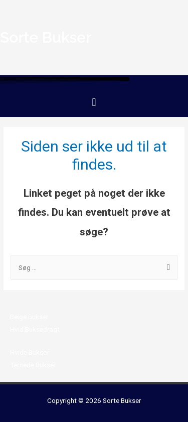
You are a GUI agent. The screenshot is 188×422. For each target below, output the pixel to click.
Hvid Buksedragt (35, 329)
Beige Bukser (29, 317)
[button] (94, 102)
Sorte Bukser (122, 400)
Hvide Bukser (29, 352)
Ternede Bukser (33, 365)
